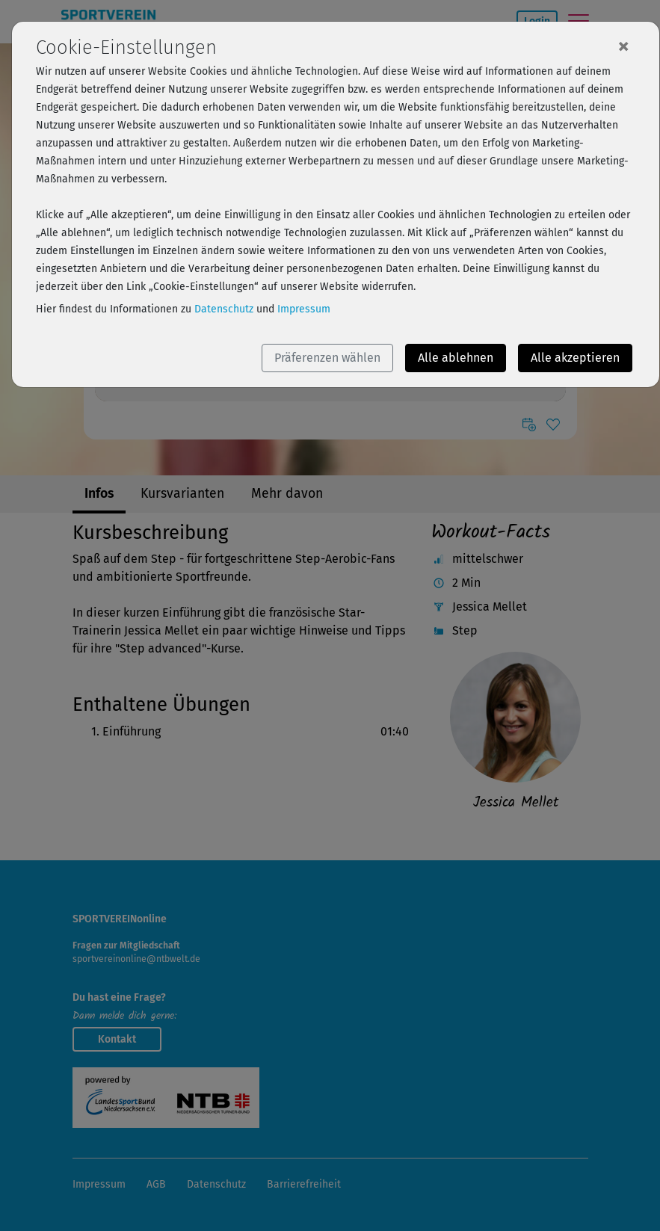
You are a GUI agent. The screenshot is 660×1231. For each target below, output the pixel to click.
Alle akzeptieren (575, 358)
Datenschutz (223, 309)
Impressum (303, 309)
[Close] (623, 46)
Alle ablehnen (455, 358)
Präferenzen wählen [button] (327, 358)
